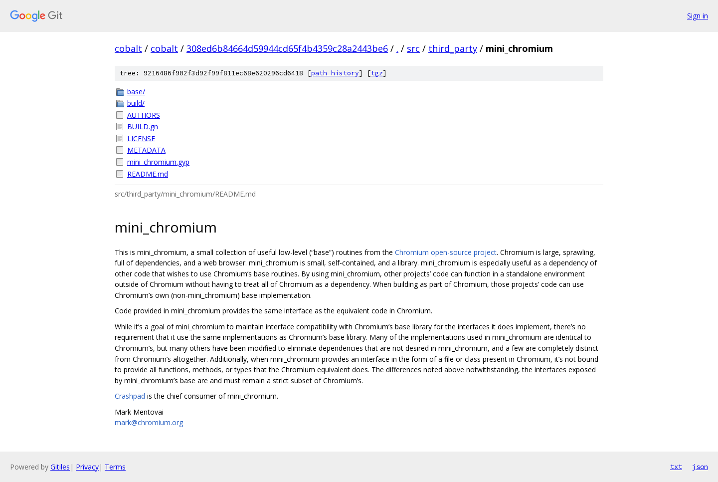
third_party (452, 48)
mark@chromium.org (149, 422)
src (413, 48)
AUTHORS (143, 115)
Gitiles (60, 467)
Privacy (87, 467)
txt (676, 466)
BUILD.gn (142, 126)
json (700, 466)
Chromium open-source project (446, 252)
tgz (377, 73)
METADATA (146, 150)
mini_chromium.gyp (158, 162)
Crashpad (130, 396)
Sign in (697, 15)
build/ (136, 103)
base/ (136, 91)
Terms (115, 467)
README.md (147, 174)
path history (335, 73)
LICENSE (141, 138)
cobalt (128, 48)
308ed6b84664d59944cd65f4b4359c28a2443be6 (287, 48)
